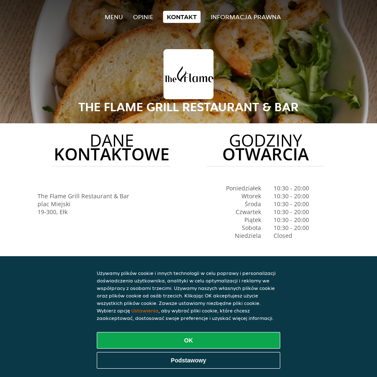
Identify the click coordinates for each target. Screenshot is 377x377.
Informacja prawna (246, 16)
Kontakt (182, 16)
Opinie (143, 16)
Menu (114, 16)
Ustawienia (144, 310)
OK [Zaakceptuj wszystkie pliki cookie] (188, 340)
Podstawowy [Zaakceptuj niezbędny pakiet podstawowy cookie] (188, 360)
